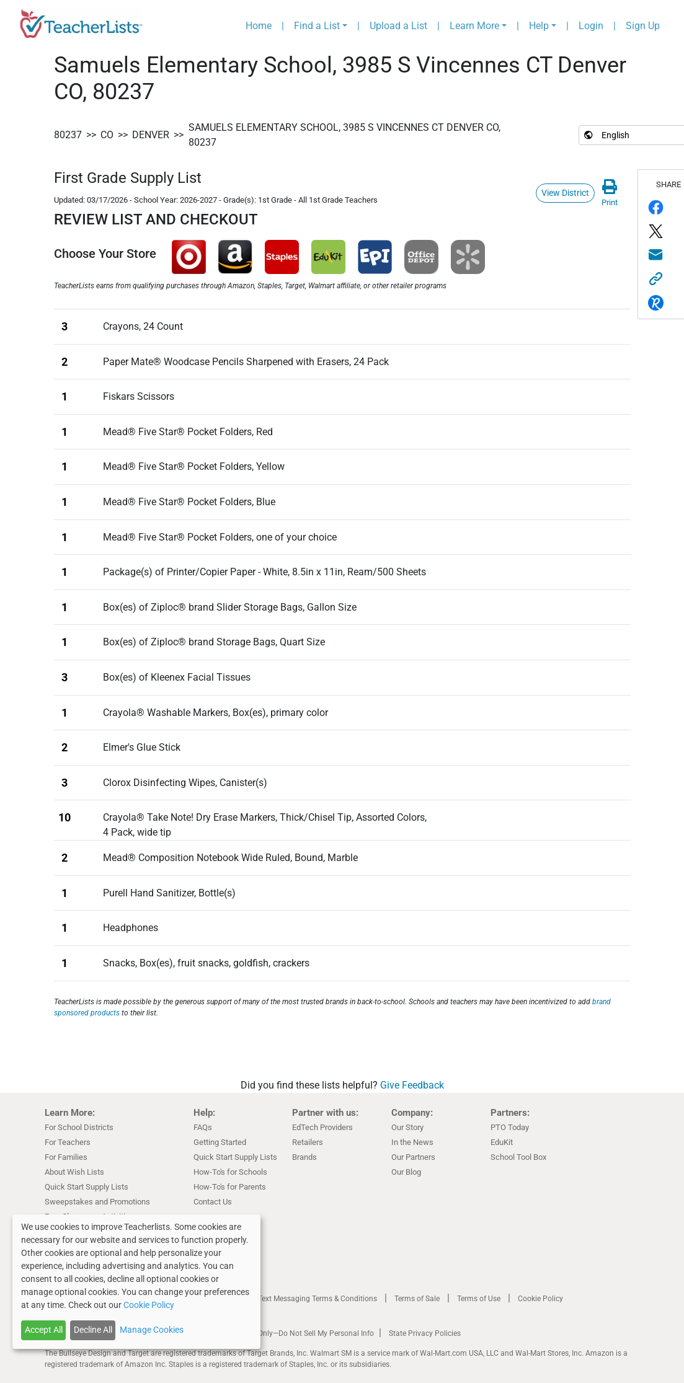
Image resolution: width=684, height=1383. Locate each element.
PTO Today (510, 1127)
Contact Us (212, 1201)
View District (565, 193)
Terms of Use (478, 1298)
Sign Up (643, 26)
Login (591, 26)
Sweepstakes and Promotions (97, 1201)
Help (539, 26)
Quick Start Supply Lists (86, 1186)
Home (259, 26)
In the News (412, 1142)
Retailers (307, 1142)
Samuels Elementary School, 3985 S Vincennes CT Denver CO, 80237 (344, 135)
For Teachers (68, 1142)
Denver (150, 135)
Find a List (317, 26)
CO (106, 135)
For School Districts (79, 1127)
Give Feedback (412, 1085)
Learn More (474, 26)
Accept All (44, 1330)
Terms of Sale (417, 1298)
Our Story (407, 1127)
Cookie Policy (540, 1298)
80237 (68, 135)
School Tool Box (518, 1157)
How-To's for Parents (229, 1186)
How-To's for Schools (230, 1172)
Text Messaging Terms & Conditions (317, 1298)
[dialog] (136, 1281)
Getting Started (219, 1142)
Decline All (93, 1330)
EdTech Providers (322, 1127)
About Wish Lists (74, 1172)
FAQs (202, 1127)
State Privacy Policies (425, 1333)
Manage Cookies (152, 1330)
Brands (304, 1157)
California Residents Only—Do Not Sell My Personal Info (281, 1333)
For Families (66, 1157)
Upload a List (398, 26)
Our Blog (406, 1172)
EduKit (502, 1142)
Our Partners (413, 1157)
